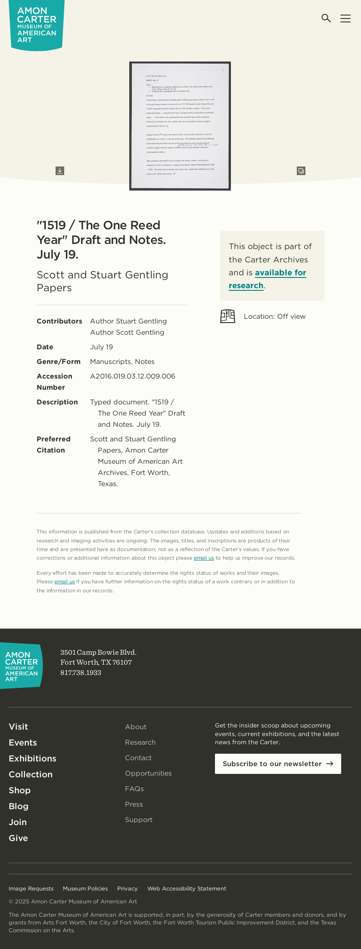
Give (18, 838)
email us (204, 558)
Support (138, 820)
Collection (31, 774)
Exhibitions (32, 758)
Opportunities (148, 773)
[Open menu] (345, 18)
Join (18, 822)
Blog (18, 806)
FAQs (134, 789)
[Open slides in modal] (301, 170)
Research (140, 742)
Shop (20, 790)
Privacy (127, 888)
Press (134, 804)
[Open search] (326, 18)
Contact (138, 758)
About (135, 727)
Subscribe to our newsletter (272, 764)
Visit (18, 726)
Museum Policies (85, 888)
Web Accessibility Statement (186, 888)
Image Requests (31, 888)
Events (23, 742)
